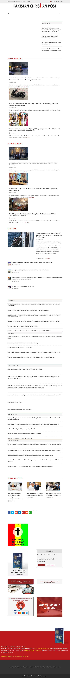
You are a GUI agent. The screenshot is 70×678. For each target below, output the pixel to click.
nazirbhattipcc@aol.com (6, 656)
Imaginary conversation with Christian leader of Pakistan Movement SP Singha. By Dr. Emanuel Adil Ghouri (34, 450)
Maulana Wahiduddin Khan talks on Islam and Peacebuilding (23, 343)
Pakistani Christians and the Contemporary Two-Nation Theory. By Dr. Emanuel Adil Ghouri (30, 466)
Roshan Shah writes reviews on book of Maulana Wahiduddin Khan (24, 433)
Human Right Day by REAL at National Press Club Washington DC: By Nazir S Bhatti (28, 310)
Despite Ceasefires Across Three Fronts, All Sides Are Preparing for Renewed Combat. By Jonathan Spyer (49, 235)
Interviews (12, 667)
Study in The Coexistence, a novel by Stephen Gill (20, 438)
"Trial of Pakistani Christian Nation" (42, 648)
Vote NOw (41, 565)
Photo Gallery (43, 667)
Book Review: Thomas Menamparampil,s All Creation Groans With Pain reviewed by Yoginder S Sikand (33, 424)
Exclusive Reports (27, 667)
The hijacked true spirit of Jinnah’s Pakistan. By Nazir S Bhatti (23, 326)
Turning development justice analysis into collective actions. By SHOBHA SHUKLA (32, 262)
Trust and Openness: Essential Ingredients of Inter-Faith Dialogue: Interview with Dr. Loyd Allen (31, 357)
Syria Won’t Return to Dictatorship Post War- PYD (20, 347)
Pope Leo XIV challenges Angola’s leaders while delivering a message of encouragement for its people (51, 30)
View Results (50, 565)
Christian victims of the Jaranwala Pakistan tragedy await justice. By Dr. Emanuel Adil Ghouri (30, 455)
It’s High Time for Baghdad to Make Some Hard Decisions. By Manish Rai (30, 270)
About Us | (49, 667)
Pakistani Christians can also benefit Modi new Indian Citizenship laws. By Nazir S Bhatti (29, 330)
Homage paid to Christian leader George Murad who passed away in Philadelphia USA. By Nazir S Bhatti (33, 321)
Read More (26, 86)
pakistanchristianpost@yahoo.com (21, 656)
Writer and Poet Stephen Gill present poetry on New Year (22, 429)
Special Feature (19, 667)
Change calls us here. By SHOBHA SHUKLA (23, 286)
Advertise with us (56, 667)
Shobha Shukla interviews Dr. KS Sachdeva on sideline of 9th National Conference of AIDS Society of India (34, 352)
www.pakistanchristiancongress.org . (32, 650)
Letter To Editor (35, 667)
